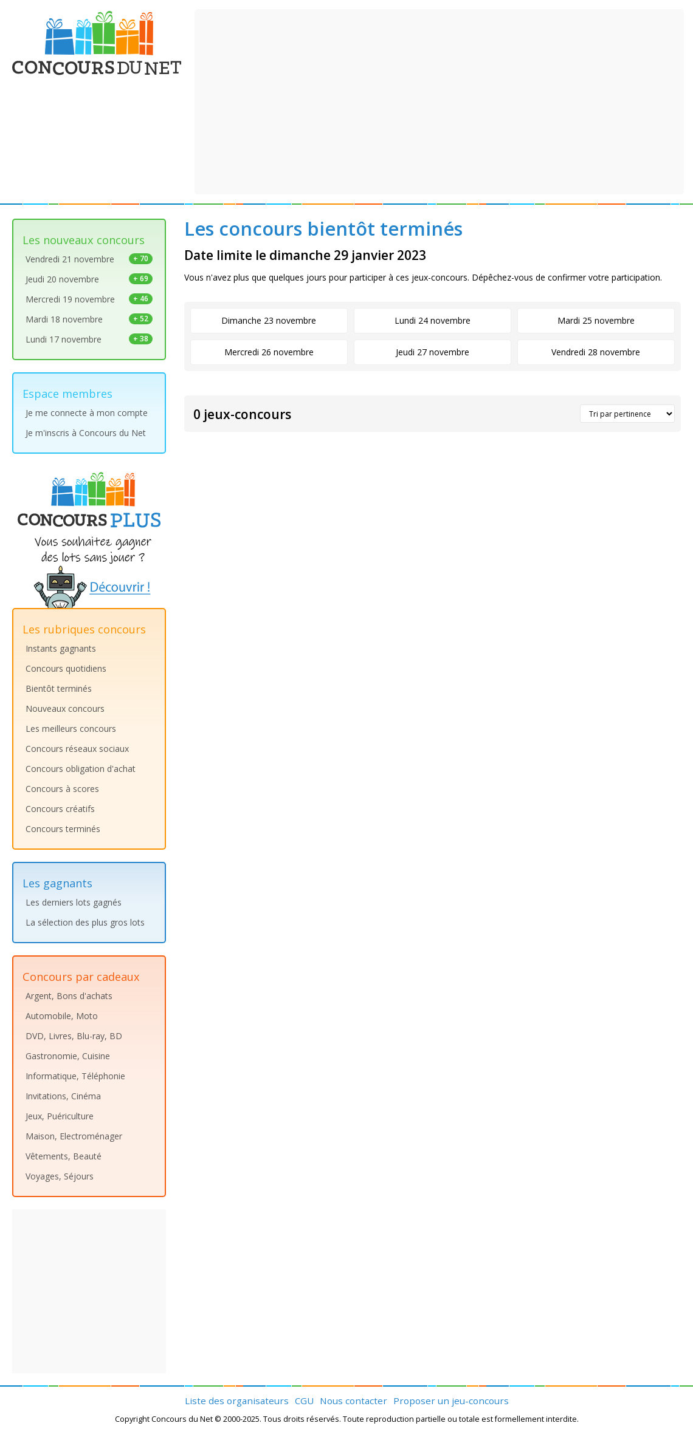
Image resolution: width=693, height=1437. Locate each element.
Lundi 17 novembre (89, 339)
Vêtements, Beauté (64, 1156)
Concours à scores (62, 788)
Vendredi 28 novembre (595, 352)
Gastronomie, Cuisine (68, 1056)
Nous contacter (353, 1400)
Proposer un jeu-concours (451, 1400)
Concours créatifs (60, 808)
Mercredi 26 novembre (269, 352)
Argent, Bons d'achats (69, 996)
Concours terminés (63, 829)
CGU (304, 1400)
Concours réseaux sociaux (77, 748)
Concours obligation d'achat (81, 768)
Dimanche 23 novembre (268, 320)
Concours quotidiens (66, 668)
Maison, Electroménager (74, 1136)
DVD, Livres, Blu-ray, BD (74, 1036)
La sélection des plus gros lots (85, 922)
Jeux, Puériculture (60, 1116)
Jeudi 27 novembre (432, 352)
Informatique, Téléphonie (75, 1076)
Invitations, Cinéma (63, 1096)
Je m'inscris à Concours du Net (86, 433)
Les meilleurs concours (71, 728)
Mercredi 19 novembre (89, 299)
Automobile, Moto (62, 1016)
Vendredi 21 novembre (89, 259)
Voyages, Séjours (60, 1176)
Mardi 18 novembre (89, 319)
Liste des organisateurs (237, 1400)
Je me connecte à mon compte (87, 412)
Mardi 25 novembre (596, 320)
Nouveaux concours (65, 708)
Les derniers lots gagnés (74, 902)
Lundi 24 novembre (433, 320)
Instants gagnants (61, 648)
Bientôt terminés (59, 688)
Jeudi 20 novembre (89, 279)
